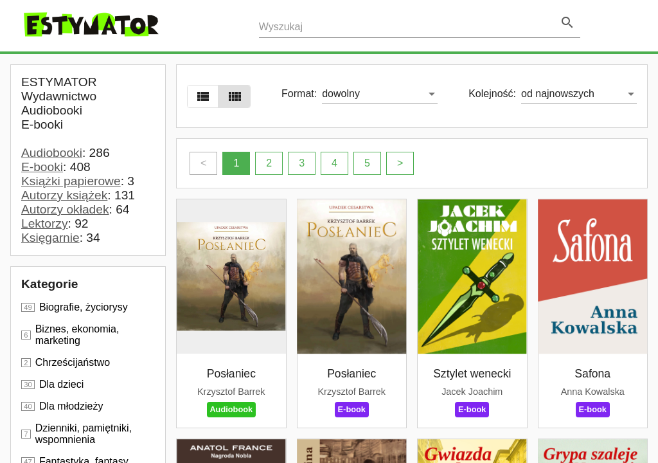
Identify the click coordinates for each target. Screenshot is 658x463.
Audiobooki (51, 152)
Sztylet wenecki (472, 373)
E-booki (42, 167)
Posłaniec (231, 373)
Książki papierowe (71, 181)
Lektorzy (44, 223)
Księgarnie (50, 237)
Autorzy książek (64, 195)
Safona (592, 373)
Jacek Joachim (471, 391)
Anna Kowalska (593, 391)
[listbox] (380, 94)
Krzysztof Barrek (231, 391)
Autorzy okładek (65, 209)
